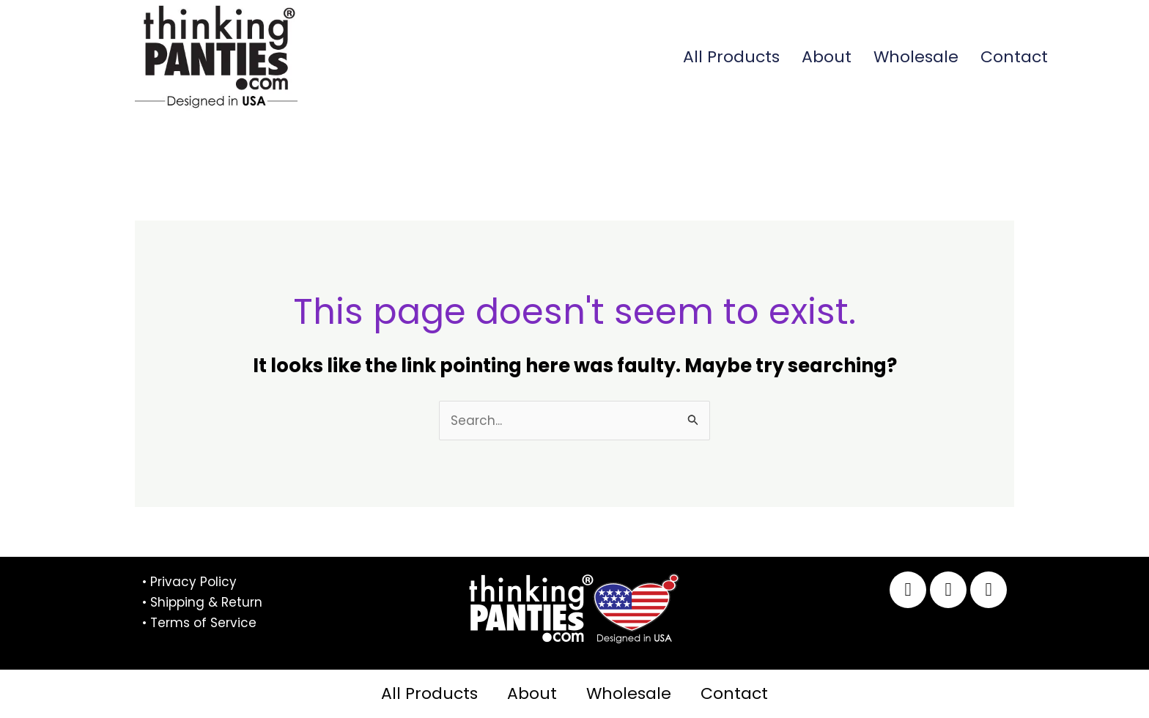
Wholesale (915, 56)
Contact (1014, 56)
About (826, 56)
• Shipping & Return (202, 602)
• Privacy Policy (189, 582)
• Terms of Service (199, 623)
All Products (731, 56)
